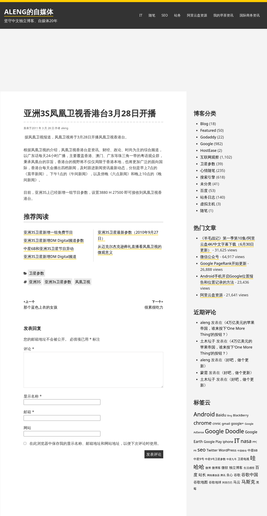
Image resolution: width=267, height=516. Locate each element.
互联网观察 (209, 157)
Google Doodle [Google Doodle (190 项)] (224, 431)
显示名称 (33, 396)
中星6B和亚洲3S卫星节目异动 (49, 248)
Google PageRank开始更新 (223, 263)
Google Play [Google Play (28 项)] (213, 441)
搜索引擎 (207, 177)
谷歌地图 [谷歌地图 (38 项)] (201, 482)
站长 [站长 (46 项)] (202, 474)
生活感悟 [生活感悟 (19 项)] (249, 468)
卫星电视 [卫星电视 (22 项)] (243, 459)
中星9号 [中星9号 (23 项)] (199, 459)
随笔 (152, 15)
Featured (208, 130)
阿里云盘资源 (197, 15)
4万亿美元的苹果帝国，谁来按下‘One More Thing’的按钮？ (227, 328)
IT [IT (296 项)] (237, 440)
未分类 (205, 183)
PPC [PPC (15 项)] (254, 442)
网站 (27, 427)
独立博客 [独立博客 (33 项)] (236, 467)
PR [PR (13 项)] (195, 450)
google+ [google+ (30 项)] (237, 423)
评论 (29, 348)
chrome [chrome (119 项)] (202, 422)
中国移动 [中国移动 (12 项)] (242, 450)
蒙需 (204, 372)
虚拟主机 (207, 203)
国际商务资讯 (250, 15)
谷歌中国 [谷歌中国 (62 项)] (249, 474)
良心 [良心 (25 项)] (230, 475)
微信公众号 (209, 256)
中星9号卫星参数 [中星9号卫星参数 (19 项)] (215, 459)
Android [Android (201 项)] (204, 414)
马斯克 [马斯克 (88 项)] (248, 481)
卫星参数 (36, 273)
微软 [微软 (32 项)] (224, 467)
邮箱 (29, 411)
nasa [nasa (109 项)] (246, 441)
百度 (204, 190)
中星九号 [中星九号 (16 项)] (232, 459)
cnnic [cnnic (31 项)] (217, 423)
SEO (165, 15)
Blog (204, 123)
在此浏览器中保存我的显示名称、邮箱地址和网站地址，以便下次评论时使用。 (95, 443)
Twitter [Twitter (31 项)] (212, 450)
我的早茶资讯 (223, 15)
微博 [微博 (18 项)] (208, 468)
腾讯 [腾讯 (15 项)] (222, 475)
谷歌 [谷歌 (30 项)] (237, 475)
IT (140, 15)
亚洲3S (35, 281)
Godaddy (208, 136)
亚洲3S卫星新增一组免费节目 (48, 232)
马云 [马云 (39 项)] (236, 481)
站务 (177, 15)
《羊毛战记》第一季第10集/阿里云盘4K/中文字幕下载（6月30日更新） (227, 244)
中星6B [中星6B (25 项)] (253, 450)
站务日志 (207, 197)
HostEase (208, 150)
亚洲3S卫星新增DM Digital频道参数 (54, 240)
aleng (64, 128)
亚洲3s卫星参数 (58, 281)
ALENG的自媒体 (28, 11)
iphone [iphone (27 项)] (228, 442)
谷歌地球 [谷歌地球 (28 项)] (215, 482)
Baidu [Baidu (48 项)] (221, 414)
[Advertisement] (133, 60)
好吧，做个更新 (237, 372)
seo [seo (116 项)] (201, 449)
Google (206, 143)
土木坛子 (207, 341)
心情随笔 (207, 170)
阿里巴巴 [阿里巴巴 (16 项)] (227, 482)
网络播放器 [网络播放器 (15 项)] (213, 475)
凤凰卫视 (82, 281)
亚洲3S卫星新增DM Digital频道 (50, 256)
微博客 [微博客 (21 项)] (216, 468)
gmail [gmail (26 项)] (226, 423)
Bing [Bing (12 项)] (229, 415)
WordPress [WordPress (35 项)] (227, 450)
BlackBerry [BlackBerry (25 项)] (240, 415)
